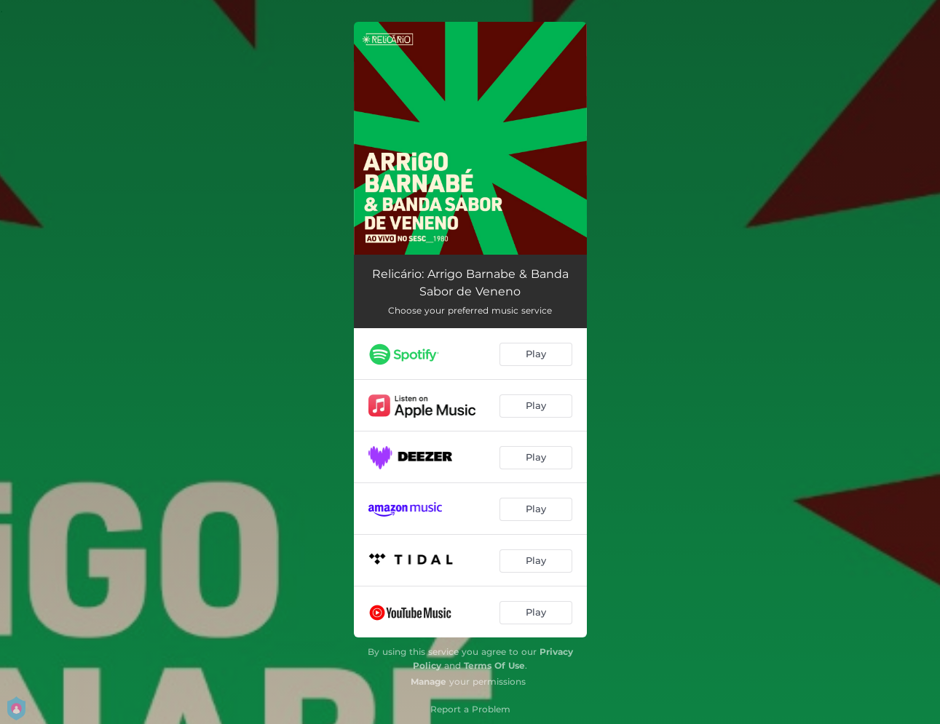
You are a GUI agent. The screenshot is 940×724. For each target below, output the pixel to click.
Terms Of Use (494, 665)
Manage (428, 681)
